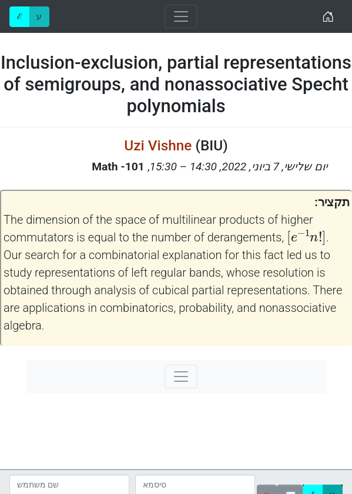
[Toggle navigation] (181, 16)
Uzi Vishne (158, 145)
